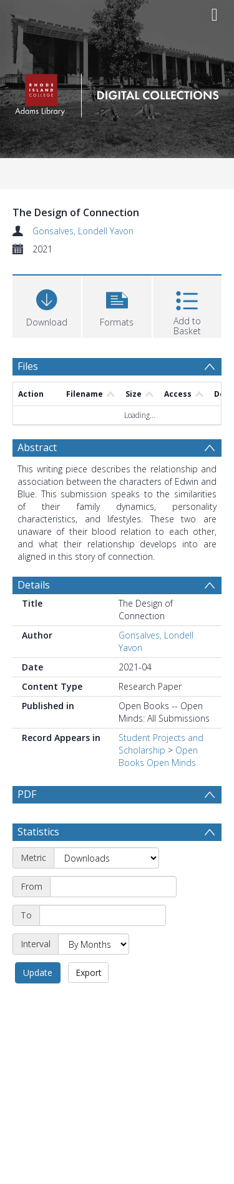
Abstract (37, 447)
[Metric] (106, 887)
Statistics (38, 861)
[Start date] (113, 916)
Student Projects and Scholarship (161, 744)
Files (27, 366)
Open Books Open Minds (158, 756)
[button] (116, 305)
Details (33, 585)
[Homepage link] (117, 92)
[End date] (102, 945)
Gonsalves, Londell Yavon (83, 231)
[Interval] (93, 974)
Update (37, 1002)
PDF (26, 794)
